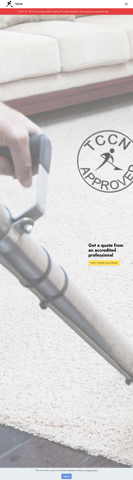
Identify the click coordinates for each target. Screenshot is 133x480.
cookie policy (91, 470)
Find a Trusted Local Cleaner (104, 262)
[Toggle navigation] (126, 4)
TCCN (19, 4)
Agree (66, 476)
